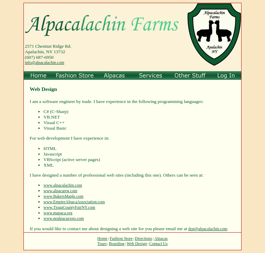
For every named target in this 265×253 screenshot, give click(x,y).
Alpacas (161, 238)
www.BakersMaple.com (63, 196)
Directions (143, 238)
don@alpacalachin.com (207, 228)
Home (102, 238)
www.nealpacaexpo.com (63, 218)
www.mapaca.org (57, 212)
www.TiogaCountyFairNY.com (69, 207)
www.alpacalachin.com (62, 185)
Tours (102, 243)
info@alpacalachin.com (44, 62)
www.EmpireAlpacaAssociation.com (74, 201)
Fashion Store (121, 238)
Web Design (137, 243)
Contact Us (158, 243)
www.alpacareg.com (60, 190)
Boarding (117, 243)
